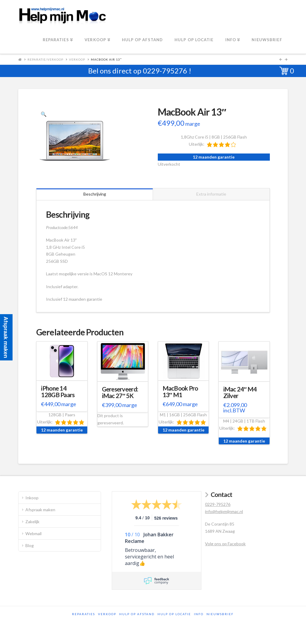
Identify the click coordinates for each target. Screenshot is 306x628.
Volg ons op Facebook (225, 543)
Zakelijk (32, 521)
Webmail (33, 533)
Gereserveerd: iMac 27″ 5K (120, 392)
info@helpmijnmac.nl (224, 511)
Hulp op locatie (174, 614)
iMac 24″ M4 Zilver (240, 392)
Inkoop (32, 497)
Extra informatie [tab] (211, 193)
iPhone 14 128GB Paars (57, 391)
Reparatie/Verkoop (45, 59)
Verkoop (77, 59)
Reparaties (83, 614)
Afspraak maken (40, 509)
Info (199, 614)
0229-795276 (165, 70)
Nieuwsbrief (220, 614)
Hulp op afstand (136, 614)
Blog (29, 545)
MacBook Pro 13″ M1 (180, 391)
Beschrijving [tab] (94, 193)
